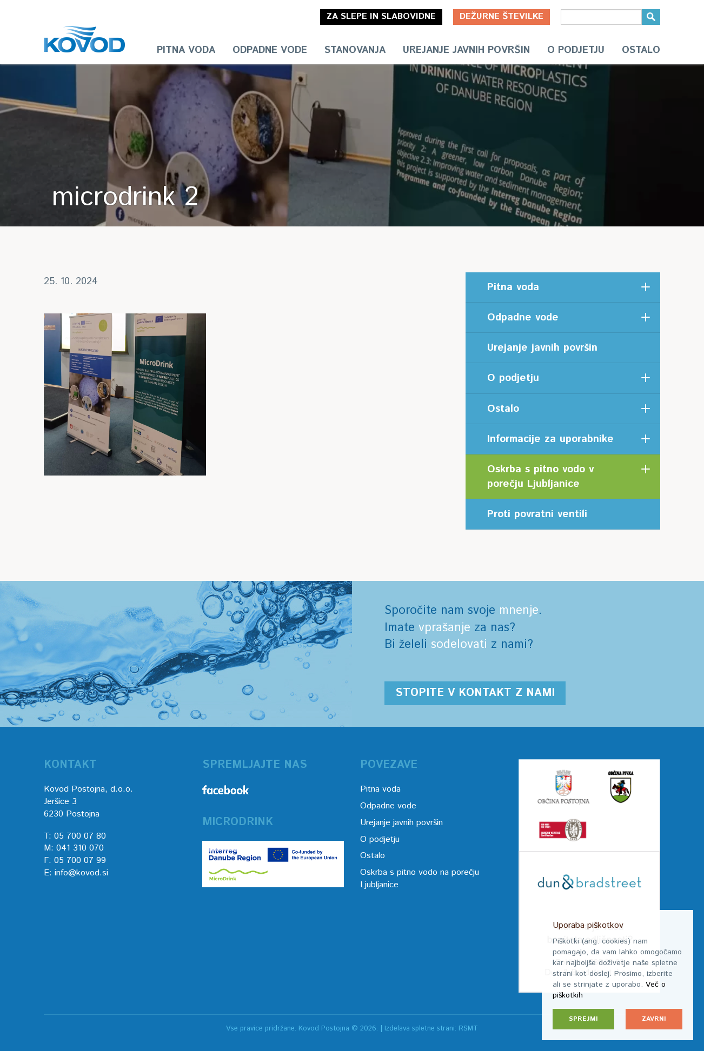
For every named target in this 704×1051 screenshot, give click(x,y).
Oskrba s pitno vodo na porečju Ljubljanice (419, 878)
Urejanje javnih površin (466, 50)
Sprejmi (583, 1018)
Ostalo (641, 50)
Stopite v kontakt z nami (475, 693)
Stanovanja (355, 50)
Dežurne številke (501, 16)
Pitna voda (186, 50)
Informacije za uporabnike (550, 439)
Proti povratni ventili (537, 514)
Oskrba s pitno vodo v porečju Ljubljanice (540, 476)
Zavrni (654, 1018)
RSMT (468, 1028)
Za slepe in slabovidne (381, 16)
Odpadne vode (270, 50)
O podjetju (576, 50)
